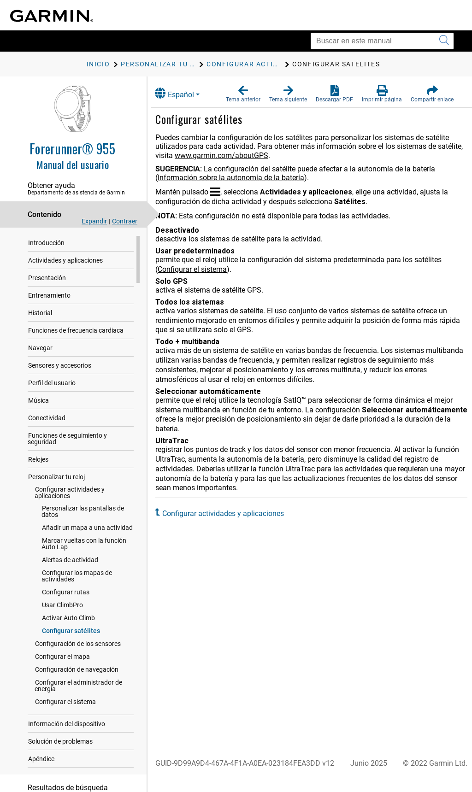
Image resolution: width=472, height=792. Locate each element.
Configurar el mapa (62, 658)
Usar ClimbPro (62, 606)
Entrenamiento (49, 296)
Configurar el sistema (65, 703)
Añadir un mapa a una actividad (87, 529)
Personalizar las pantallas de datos (82, 513)
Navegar (40, 349)
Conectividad (46, 419)
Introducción (46, 244)
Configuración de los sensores (78, 645)
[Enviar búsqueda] (444, 41)
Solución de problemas (60, 742)
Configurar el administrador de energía (78, 687)
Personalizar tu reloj (56, 478)
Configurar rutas (65, 593)
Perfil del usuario (52, 384)
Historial (40, 314)
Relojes (38, 460)
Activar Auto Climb (68, 619)
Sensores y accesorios (59, 366)
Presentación (47, 279)
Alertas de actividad (70, 561)
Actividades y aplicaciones (65, 261)
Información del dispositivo (66, 725)
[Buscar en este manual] (382, 41)
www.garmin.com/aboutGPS (257, 155)
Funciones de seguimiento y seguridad (67, 440)
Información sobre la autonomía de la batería (239, 177)
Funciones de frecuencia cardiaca (76, 331)
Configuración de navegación (76, 671)
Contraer (124, 221)
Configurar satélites (71, 632)
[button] (243, 94)
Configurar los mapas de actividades (76, 577)
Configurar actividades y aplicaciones (70, 494)
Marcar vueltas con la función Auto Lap (83, 545)
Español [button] (183, 93)
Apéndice (41, 760)
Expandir (94, 221)
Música (38, 401)
